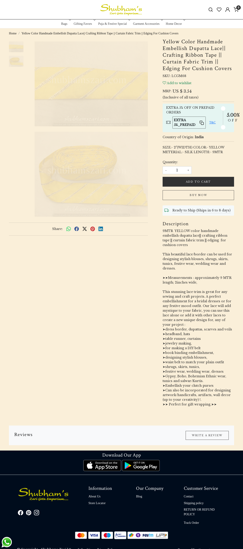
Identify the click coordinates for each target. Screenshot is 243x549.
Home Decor (175, 23)
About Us (94, 496)
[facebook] (77, 229)
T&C (212, 122)
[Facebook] (20, 513)
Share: (57, 229)
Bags (65, 23)
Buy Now (198, 195)
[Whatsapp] (69, 229)
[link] (210, 9)
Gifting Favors (84, 23)
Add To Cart (198, 181)
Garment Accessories (147, 23)
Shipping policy (194, 503)
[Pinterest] (28, 513)
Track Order (191, 522)
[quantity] (177, 170)
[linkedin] (101, 229)
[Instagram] (36, 513)
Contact (189, 496)
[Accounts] (227, 9)
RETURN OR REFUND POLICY (199, 512)
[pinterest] (93, 229)
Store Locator (97, 503)
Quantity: (170, 162)
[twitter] (85, 229)
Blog (139, 496)
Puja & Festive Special (113, 23)
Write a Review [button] (207, 435)
